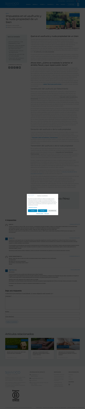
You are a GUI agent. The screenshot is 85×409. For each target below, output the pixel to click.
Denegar (42, 210)
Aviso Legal (46, 213)
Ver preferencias (52, 210)
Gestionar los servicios (33, 207)
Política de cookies (39, 213)
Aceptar (32, 210)
